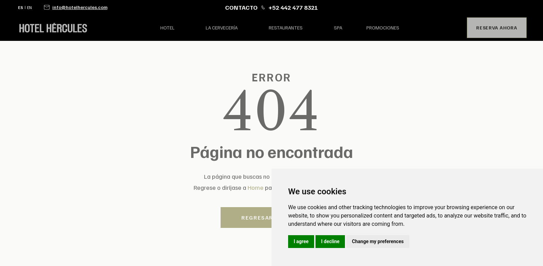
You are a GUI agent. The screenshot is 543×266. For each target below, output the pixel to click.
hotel (167, 27)
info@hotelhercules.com (79, 7)
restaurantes (286, 27)
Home (256, 187)
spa (338, 27)
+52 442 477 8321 (293, 7)
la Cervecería (222, 27)
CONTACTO (241, 7)
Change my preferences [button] (377, 241)
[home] (80, 27)
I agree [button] (301, 241)
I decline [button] (330, 241)
